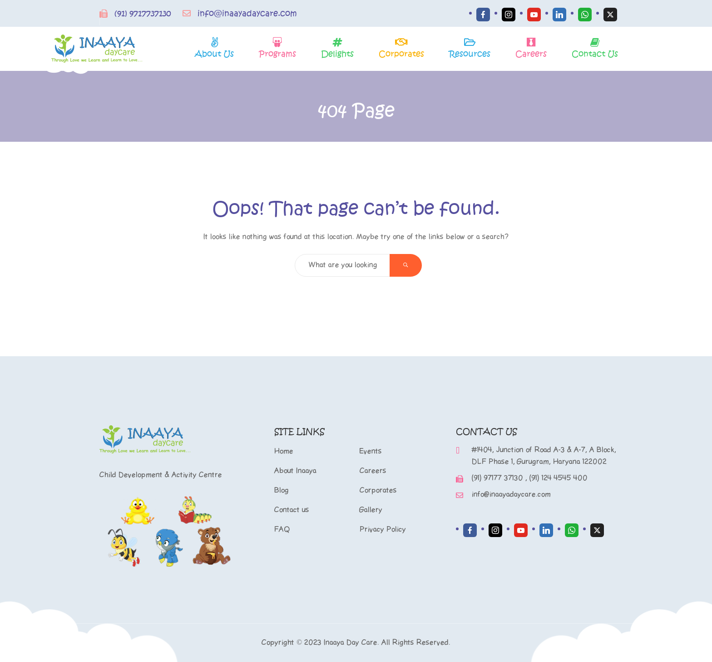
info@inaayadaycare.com (247, 13)
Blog (281, 490)
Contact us (291, 510)
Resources (470, 53)
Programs (277, 53)
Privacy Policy (383, 529)
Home (283, 451)
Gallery (371, 510)
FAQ (282, 529)
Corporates (401, 53)
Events (371, 451)
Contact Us (595, 53)
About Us (214, 53)
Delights (337, 53)
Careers (531, 53)
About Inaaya (295, 471)
